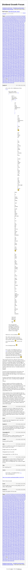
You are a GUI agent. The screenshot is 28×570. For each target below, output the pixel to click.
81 (6, 20)
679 (18, 74)
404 (15, 49)
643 (23, 70)
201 (23, 30)
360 (6, 45)
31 (15, 17)
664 (15, 73)
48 (12, 18)
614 (18, 68)
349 (10, 44)
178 (6, 29)
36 (21, 17)
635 (10, 70)
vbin (3, 444)
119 (16, 23)
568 (6, 64)
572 (13, 64)
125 (5, 24)
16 (19, 16)
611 (13, 68)
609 (10, 68)
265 (22, 36)
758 (20, 81)
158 (17, 26)
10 (12, 16)
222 (15, 32)
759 (22, 81)
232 (10, 33)
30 (13, 17)
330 (22, 42)
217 (6, 32)
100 (7, 22)
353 (17, 44)
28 (11, 17)
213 (22, 31)
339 (15, 43)
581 (6, 65)
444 (17, 52)
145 (17, 25)
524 (20, 60)
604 (23, 67)
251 (20, 35)
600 (17, 67)
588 (18, 65)
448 (23, 52)
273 (13, 37)
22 (4, 17)
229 (5, 33)
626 (17, 69)
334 (6, 43)
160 (20, 26)
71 (17, 19)
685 (6, 75)
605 (3, 68)
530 (8, 61)
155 (12, 26)
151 (5, 26)
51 (16, 18)
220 (12, 32)
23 (5, 17)
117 (13, 23)
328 (18, 42)
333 (5, 43)
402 (12, 49)
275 (17, 37)
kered (4, 483)
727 (12, 79)
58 (24, 18)
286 (13, 38)
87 (13, 20)
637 (13, 70)
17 (20, 16)
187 (22, 29)
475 (3, 56)
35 (20, 17)
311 (11, 41)
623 (12, 69)
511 (20, 58)
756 (17, 81)
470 (17, 55)
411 (5, 50)
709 (3, 77)
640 (18, 70)
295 (6, 39)
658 (5, 73)
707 (22, 76)
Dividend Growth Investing (18, 8)
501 (3, 58)
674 (10, 74)
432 (18, 51)
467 (12, 55)
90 (17, 20)
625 (15, 69)
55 (21, 18)
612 (15, 68)
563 (20, 63)
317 (22, 41)
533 (13, 61)
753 (12, 81)
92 (20, 20)
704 (17, 76)
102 (10, 22)
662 (12, 73)
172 (18, 27)
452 (8, 54)
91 (18, 20)
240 (23, 33)
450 (5, 54)
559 (13, 63)
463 (5, 55)
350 (12, 44)
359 (5, 45)
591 (23, 65)
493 (12, 57)
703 (15, 76)
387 (8, 48)
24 (6, 17)
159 (18, 26)
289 (18, 38)
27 (10, 17)
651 (15, 71)
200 (22, 30)
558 (12, 63)
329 (20, 42)
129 (12, 24)
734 (23, 79)
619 (5, 69)
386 (6, 48)
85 (11, 20)
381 (20, 47)
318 (23, 41)
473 (22, 55)
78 (3, 20)
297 (10, 39)
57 (23, 18)
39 (24, 17)
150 (3, 26)
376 (12, 47)
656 (23, 71)
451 (6, 54)
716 (15, 77)
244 (8, 35)
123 (23, 23)
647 (8, 71)
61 (5, 19)
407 (20, 49)
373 (6, 47)
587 (17, 65)
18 (22, 16)
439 (8, 52)
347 (6, 44)
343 (22, 43)
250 (18, 35)
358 (3, 45)
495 (15, 57)
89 (16, 20)
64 (9, 19)
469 (15, 55)
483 (17, 56)
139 (6, 25)
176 (3, 29)
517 (8, 60)
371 (3, 47)
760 (23, 81)
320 (5, 42)
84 (10, 20)
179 (8, 29)
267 (3, 37)
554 (5, 63)
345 (3, 44)
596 (10, 67)
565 (23, 63)
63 (7, 19)
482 (15, 56)
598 (13, 67)
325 (13, 42)
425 (6, 51)
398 (5, 49)
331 (23, 42)
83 (9, 20)
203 (5, 31)
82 (7, 20)
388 (10, 48)
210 (17, 31)
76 (23, 19)
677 (15, 74)
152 (6, 26)
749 (5, 81)
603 (22, 67)
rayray (4, 470)
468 (13, 55)
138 (5, 25)
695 (23, 75)
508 (15, 58)
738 (8, 80)
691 (17, 75)
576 (20, 64)
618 (3, 69)
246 (12, 35)
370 (23, 45)
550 (20, 62)
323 (10, 42)
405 (17, 49)
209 (15, 31)
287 (15, 38)
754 (13, 81)
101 (8, 22)
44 (7, 18)
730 (17, 79)
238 (20, 33)
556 (8, 63)
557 (10, 63)
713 (10, 77)
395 (22, 48)
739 (10, 80)
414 (10, 50)
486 (22, 56)
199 (20, 30)
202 (3, 31)
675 (12, 74)
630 (23, 69)
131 (15, 24)
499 (22, 57)
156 (13, 26)
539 (23, 61)
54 (20, 18)
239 (22, 33)
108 (20, 22)
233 (12, 33)
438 (6, 52)
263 (18, 36)
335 (8, 43)
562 (18, 63)
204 (6, 31)
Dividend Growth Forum (13, 4)
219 (10, 32)
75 (22, 19)
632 (5, 70)
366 (17, 45)
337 (12, 43)
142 (12, 25)
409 (23, 49)
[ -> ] (7, 89)
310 (10, 41)
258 (10, 36)
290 (20, 38)
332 (3, 43)
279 (23, 37)
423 (3, 51)
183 (15, 29)
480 (12, 56)
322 (8, 42)
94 (22, 20)
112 (5, 23)
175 (23, 27)
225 (20, 32)
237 (18, 33)
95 (23, 20)
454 (12, 54)
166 (8, 27)
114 (8, 23)
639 (17, 70)
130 (13, 24)
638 (15, 70)
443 (15, 52)
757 (18, 81)
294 (5, 39)
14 (17, 16)
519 (12, 60)
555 (6, 63)
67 (12, 19)
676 (13, 74)
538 (22, 61)
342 (20, 43)
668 (22, 73)
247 (13, 35)
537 (20, 61)
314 (17, 41)
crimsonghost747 (6, 432)
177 (5, 29)
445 (18, 52)
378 (15, 47)
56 (22, 18)
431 (17, 51)
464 (6, 55)
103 (12, 22)
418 (17, 50)
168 (12, 27)
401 (10, 49)
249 (17, 35)
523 (18, 60)
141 (10, 25)
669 (23, 73)
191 (6, 30)
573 (15, 64)
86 (12, 20)
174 (22, 27)
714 (11, 77)
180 (10, 29)
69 (15, 19)
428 (12, 51)
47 (11, 18)
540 (3, 62)
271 (10, 37)
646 (6, 71)
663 (13, 73)
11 (13, 16)
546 (13, 62)
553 (3, 63)
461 (23, 54)
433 (20, 51)
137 (3, 25)
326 (15, 42)
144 (15, 25)
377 (13, 47)
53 (18, 18)
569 (8, 64)
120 (18, 23)
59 (3, 19)
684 (5, 75)
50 (15, 18)
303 (20, 39)
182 (13, 29)
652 (17, 71)
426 (8, 51)
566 (3, 64)
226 (22, 32)
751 (8, 81)
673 (8, 74)
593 (5, 67)
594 (6, 67)
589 (20, 65)
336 (10, 43)
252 (22, 35)
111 (3, 23)
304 (22, 39)
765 (10, 82)
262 (17, 36)
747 (23, 80)
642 (22, 70)
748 (3, 81)
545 (12, 62)
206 (10, 31)
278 (22, 37)
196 (15, 30)
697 (5, 76)
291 (22, 38)
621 (8, 69)
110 (24, 22)
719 (20, 77)
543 (8, 62)
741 (13, 80)
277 (20, 37)
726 (10, 79)
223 (17, 32)
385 (5, 48)
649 (12, 71)
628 (20, 69)
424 (5, 51)
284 (10, 38)
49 (13, 18)
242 (5, 35)
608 (8, 68)
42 (5, 18)
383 (23, 47)
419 (18, 50)
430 (15, 51)
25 (7, 17)
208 (13, 31)
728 (13, 79)
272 (12, 37)
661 (10, 73)
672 (6, 74)
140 (8, 25)
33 (17, 17)
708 (23, 76)
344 (23, 43)
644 (3, 71)
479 (10, 56)
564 (22, 63)
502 (5, 58)
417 (15, 50)
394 (20, 48)
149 (23, 25)
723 (5, 79)
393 (18, 48)
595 (8, 67)
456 (15, 54)
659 (6, 73)
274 (15, 37)
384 (3, 48)
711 (6, 77)
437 (5, 52)
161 (22, 26)
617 (23, 68)
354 (18, 44)
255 (5, 36)
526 (23, 60)
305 (23, 39)
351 (13, 44)
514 (3, 60)
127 (8, 24)
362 (10, 45)
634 (8, 70)
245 (10, 35)
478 (8, 56)
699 (8, 76)
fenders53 (5, 85)
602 (20, 67)
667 (20, 73)
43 (6, 18)
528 (5, 61)
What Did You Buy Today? (14, 11)
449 (3, 54)
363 (12, 45)
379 (17, 47)
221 (13, 32)
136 (23, 24)
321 (6, 42)
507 (13, 58)
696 (3, 76)
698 (6, 76)
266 (23, 36)
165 (6, 27)
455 (13, 54)
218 (8, 32)
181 (12, 29)
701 (12, 76)
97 (3, 22)
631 (3, 70)
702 (13, 76)
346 (5, 44)
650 (13, 71)
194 (12, 30)
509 (17, 58)
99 (5, 22)
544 (10, 62)
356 (22, 44)
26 (9, 17)
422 (23, 50)
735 (3, 80)
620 (6, 69)
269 (6, 37)
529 (6, 61)
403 (13, 49)
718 (18, 77)
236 (17, 33)
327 (17, 42)
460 (22, 54)
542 (6, 62)
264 (20, 36)
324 (12, 42)
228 (3, 33)
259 (12, 36)
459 (20, 54)
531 (10, 61)
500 (23, 57)
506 (12, 58)
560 (15, 63)
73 (20, 19)
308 (6, 41)
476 (5, 56)
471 (18, 55)
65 (10, 19)
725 (8, 79)
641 (20, 70)
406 (18, 49)
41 (4, 18)
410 (3, 50)
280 (3, 38)
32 (16, 17)
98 (4, 22)
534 (15, 61)
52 (17, 18)
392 (17, 48)
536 (18, 61)
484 (18, 56)
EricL (4, 418)
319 (3, 42)
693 (20, 75)
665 (17, 73)
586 (15, 65)
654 (20, 71)
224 (18, 32)
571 (12, 64)
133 (18, 24)
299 (13, 39)
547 (15, 62)
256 (6, 36)
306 (3, 41)
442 (13, 52)
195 (13, 30)
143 (13, 25)
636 (12, 70)
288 (17, 38)
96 (24, 20)
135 (22, 24)
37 (22, 17)
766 (12, 82)
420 (20, 50)
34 (18, 17)
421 (22, 50)
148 (22, 25)
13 (16, 16)
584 (12, 65)
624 (13, 69)
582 (8, 65)
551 (22, 62)
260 (13, 36)
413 (8, 50)
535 (17, 61)
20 (24, 16)
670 (3, 74)
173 (20, 27)
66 (11, 19)
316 (20, 41)
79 (4, 20)
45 (9, 18)
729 (15, 79)
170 (15, 27)
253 (23, 35)
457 (17, 54)
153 (8, 26)
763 (6, 82)
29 (12, 17)
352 (15, 44)
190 (5, 30)
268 (5, 37)
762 (5, 82)
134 (20, 24)
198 (18, 30)
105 (15, 22)
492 (10, 57)
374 (8, 47)
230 (6, 33)
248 (15, 35)
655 (22, 71)
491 (8, 57)
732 (20, 79)
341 (18, 43)
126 (6, 24)
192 (8, 30)
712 (8, 77)
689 (13, 75)
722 (3, 79)
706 (20, 76)
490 (6, 57)
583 (10, 65)
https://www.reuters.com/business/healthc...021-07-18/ (13, 477)
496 (17, 57)
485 (20, 56)
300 (15, 39)
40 (3, 18)
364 (13, 45)
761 (3, 82)
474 (23, 55)
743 (17, 80)
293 (3, 39)
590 (22, 65)
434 (22, 51)
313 (15, 41)
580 (5, 65)
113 (6, 23)
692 (18, 75)
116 (11, 23)
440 (10, 52)
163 (3, 27)
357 (23, 44)
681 (22, 74)
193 (10, 30)
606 (5, 68)
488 (3, 57)
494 (13, 57)
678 (17, 74)
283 (8, 38)
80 (5, 20)
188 (23, 29)
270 (8, 37)
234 (13, 33)
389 (12, 48)
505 (10, 58)
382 (22, 47)
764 (8, 82)
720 (22, 77)
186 (20, 29)
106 (17, 22)
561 (17, 63)
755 (15, 81)
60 (4, 19)
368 (20, 45)
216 (5, 32)
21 (3, 17)
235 (15, 33)
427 (10, 51)
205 (8, 31)
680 (20, 74)
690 (15, 75)
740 (12, 80)
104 (13, 22)
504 (8, 58)
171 (17, 27)
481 (13, 56)
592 (3, 67)
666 (18, 73)
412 (6, 50)
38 (23, 17)
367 (18, 45)
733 (22, 79)
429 (13, 51)
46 (10, 18)
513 (23, 58)
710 (5, 77)
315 (18, 41)
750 (6, 81)
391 (15, 48)
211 (18, 31)
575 (18, 64)
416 (13, 50)
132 (17, 24)
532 (12, 61)
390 (13, 48)
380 (18, 47)
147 (20, 25)
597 (12, 67)
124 (3, 24)
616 (22, 68)
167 (10, 27)
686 (8, 75)
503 (6, 58)
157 (15, 26)
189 (3, 30)
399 (6, 49)
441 (12, 52)
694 (22, 75)
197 (17, 30)
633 (6, 70)
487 (23, 56)
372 (5, 47)
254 (3, 36)
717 (17, 77)
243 (6, 35)
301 (17, 39)
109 (22, 22)
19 (23, 16)
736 (5, 80)
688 (12, 75)
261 (15, 36)
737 (6, 80)
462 (3, 55)
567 (5, 64)
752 (10, 81)
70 (16, 19)
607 (6, 68)
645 (5, 71)
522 (17, 60)
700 (10, 76)
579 (3, 65)
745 (20, 80)
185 (18, 29)
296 (8, 39)
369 (22, 45)
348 (8, 44)
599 (15, 67)
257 (8, 36)
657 (3, 73)
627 (18, 69)
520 (13, 60)
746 (22, 80)
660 (8, 73)
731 (18, 79)
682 (23, 74)
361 (8, 45)
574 (17, 64)
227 (23, 32)
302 (18, 39)
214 (23, 31)
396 (23, 48)
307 (5, 41)
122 (21, 23)
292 (23, 38)
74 (21, 19)
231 (8, 33)
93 (21, 20)
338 (13, 43)
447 (22, 52)
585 (13, 65)
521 (15, 60)
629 (22, 69)
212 (20, 31)
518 (10, 60)
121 (20, 23)
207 (12, 31)
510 (18, 58)
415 (11, 50)
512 (22, 58)
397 (3, 49)
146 (18, 25)
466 (10, 55)
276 (18, 37)
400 (8, 49)
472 (20, 55)
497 (18, 57)
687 (10, 75)
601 (18, 67)
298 (12, 39)
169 (13, 27)
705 (18, 76)
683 (3, 75)
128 (10, 24)
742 (15, 80)
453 (10, 54)
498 (20, 57)
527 (3, 61)
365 (15, 45)
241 (3, 35)
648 (10, 71)
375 (10, 47)
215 (3, 32)
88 (15, 20)
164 (5, 27)
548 (17, 62)
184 (17, 29)
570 (10, 64)
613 (17, 68)
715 (13, 77)
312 (13, 41)
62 (6, 19)
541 (5, 62)
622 (10, 69)
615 (20, 68)
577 (22, 64)
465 (8, 55)
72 (18, 19)
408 (22, 49)
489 (5, 57)
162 (23, 26)
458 (18, 54)
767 (13, 82)
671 (5, 74)
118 (15, 23)
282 (6, 38)
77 (24, 19)
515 (5, 60)
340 (17, 43)
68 (13, 19)
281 (5, 38)
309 (8, 41)
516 (6, 60)
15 (18, 16)
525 (22, 60)
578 (23, 64)
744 (18, 80)
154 (10, 26)
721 (23, 77)
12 (14, 16)
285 (12, 38)
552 (23, 62)
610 (12, 68)
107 (19, 22)
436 (3, 52)
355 (20, 44)
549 (18, 62)
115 (10, 23)
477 (6, 56)
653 (18, 71)
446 (20, 52)
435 (23, 51)
